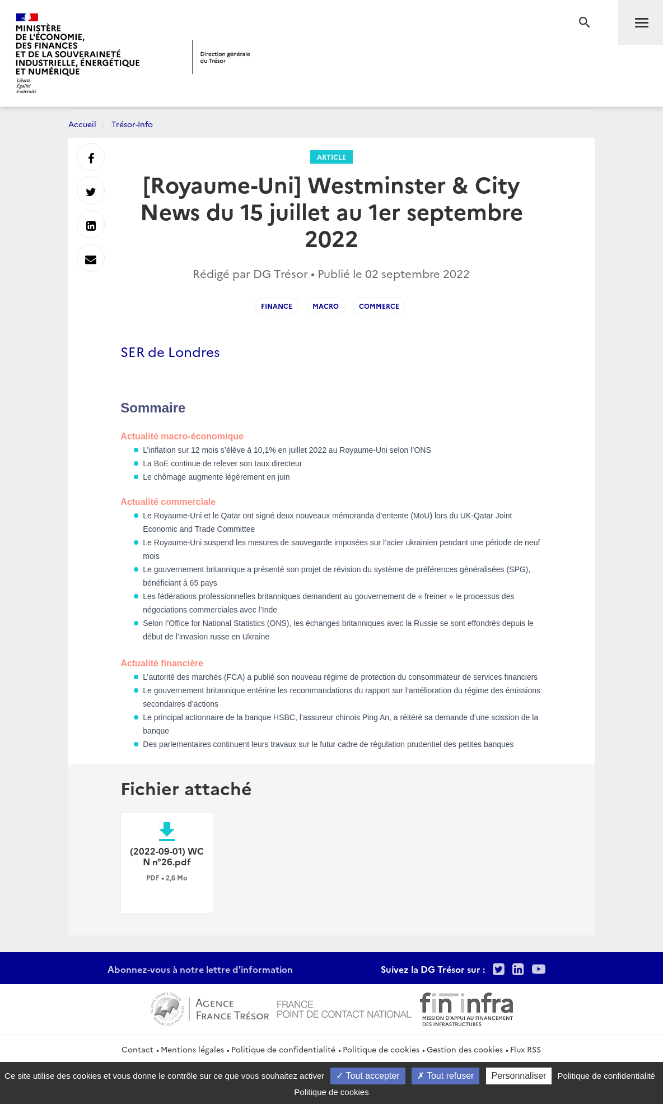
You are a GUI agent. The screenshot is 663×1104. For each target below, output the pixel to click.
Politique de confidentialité (283, 1049)
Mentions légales (192, 1049)
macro (325, 305)
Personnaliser (519, 1075)
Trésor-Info (132, 123)
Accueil (82, 123)
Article (331, 156)
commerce (379, 305)
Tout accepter (367, 1075)
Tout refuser (445, 1075)
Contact (137, 1049)
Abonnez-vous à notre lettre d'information (200, 968)
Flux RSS (525, 1049)
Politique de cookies (381, 1049)
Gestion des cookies (465, 1049)
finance (276, 305)
